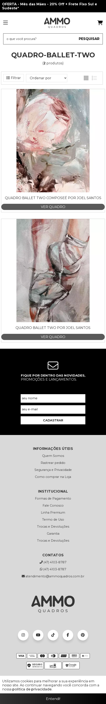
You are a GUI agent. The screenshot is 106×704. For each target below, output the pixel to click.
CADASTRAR (53, 420)
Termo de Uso (53, 519)
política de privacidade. (32, 689)
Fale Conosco (53, 505)
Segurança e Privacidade (53, 470)
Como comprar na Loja (53, 477)
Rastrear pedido (53, 463)
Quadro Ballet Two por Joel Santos (53, 328)
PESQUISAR (89, 39)
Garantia (53, 533)
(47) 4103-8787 (53, 562)
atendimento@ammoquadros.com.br (53, 576)
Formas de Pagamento (53, 498)
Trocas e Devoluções (53, 526)
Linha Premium (53, 512)
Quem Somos (53, 456)
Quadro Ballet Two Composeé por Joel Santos (53, 198)
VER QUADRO (53, 207)
